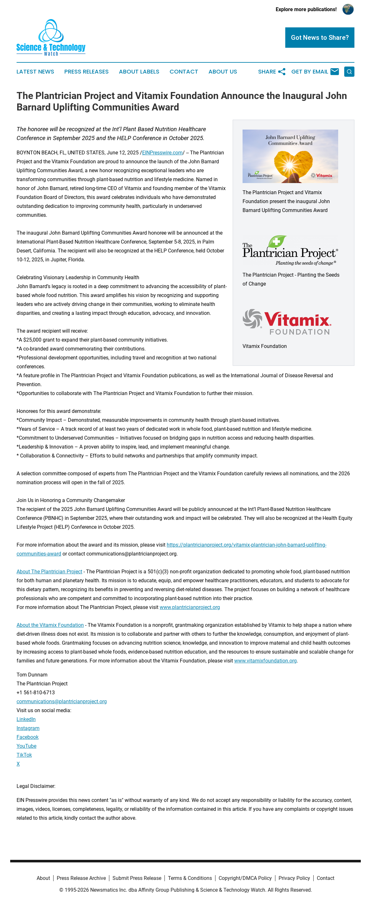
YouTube (26, 746)
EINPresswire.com (162, 153)
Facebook (28, 737)
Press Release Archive (81, 878)
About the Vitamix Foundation (50, 625)
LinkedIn (26, 719)
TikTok (24, 755)
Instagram (28, 728)
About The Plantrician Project (49, 572)
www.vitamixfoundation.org (265, 661)
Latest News (35, 71)
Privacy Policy (294, 878)
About (43, 878)
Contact (184, 71)
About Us (222, 71)
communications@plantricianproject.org (62, 701)
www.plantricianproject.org (190, 607)
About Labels (139, 71)
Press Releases (86, 71)
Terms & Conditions (190, 878)
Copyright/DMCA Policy (245, 878)
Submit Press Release (137, 878)
